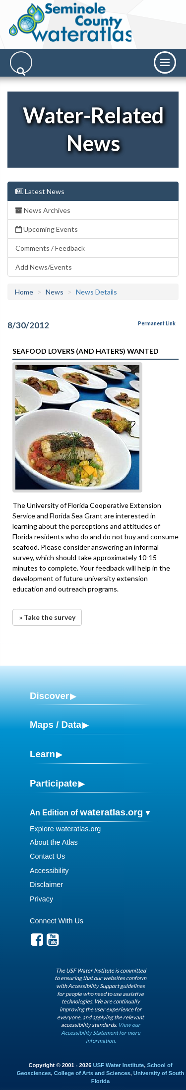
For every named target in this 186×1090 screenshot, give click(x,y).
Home (24, 292)
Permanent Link (157, 323)
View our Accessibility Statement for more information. (100, 1032)
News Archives (42, 210)
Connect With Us (56, 921)
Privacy (41, 899)
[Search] (21, 62)
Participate (53, 783)
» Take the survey (47, 617)
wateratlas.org (111, 812)
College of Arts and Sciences (92, 1073)
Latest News (39, 191)
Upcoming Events (46, 229)
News (54, 292)
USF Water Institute (118, 1065)
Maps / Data (55, 724)
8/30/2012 (28, 325)
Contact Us (47, 856)
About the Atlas (54, 842)
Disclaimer (46, 885)
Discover (49, 696)
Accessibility (49, 871)
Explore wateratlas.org (65, 829)
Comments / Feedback (50, 248)
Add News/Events (43, 267)
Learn (42, 754)
